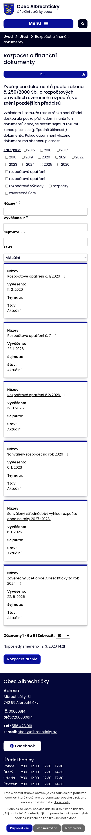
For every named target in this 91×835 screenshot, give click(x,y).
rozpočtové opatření (27, 178)
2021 (62, 157)
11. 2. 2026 (15, 289)
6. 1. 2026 (14, 467)
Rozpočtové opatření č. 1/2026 (37, 276)
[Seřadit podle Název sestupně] (19, 204)
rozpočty (60, 185)
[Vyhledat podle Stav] (45, 258)
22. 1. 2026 (15, 348)
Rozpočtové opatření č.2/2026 (37, 395)
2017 (64, 149)
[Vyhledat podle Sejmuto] (45, 242)
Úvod (8, 36)
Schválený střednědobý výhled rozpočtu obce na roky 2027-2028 (42, 516)
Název (10, 203)
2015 (31, 149)
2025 (48, 164)
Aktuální (14, 310)
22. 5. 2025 (16, 596)
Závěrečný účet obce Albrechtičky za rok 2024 (43, 581)
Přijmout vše (19, 828)
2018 (12, 157)
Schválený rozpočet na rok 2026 (38, 454)
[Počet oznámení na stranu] (63, 636)
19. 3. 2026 (15, 408)
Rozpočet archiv (22, 659)
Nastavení (73, 828)
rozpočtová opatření (27, 171)
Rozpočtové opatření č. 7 (32, 335)
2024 (30, 164)
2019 (29, 157)
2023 (13, 164)
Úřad (24, 36)
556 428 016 (22, 725)
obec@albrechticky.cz (37, 731)
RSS (62, 74)
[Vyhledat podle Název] (45, 212)
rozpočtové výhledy (26, 185)
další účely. (62, 802)
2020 (46, 157)
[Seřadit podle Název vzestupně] (19, 202)
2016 (47, 149)
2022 (79, 157)
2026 (65, 164)
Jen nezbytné (47, 828)
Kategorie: (12, 149)
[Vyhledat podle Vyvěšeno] (45, 227)
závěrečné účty (22, 193)
